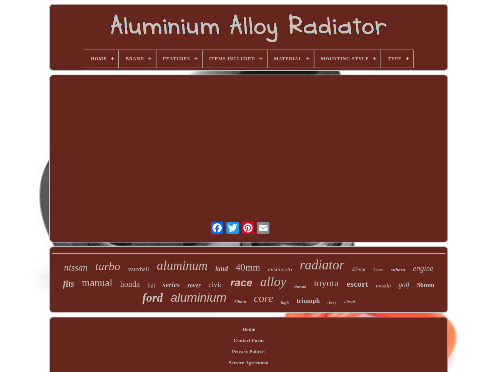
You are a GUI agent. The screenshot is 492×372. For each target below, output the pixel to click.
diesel (349, 301)
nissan (76, 267)
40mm (248, 267)
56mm (425, 285)
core (263, 298)
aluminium (199, 297)
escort (357, 284)
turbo (107, 266)
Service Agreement (249, 362)
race (241, 283)
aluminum (182, 265)
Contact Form (249, 340)
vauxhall (138, 269)
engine (423, 268)
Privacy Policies (249, 351)
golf (404, 285)
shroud (300, 286)
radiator (321, 264)
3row (378, 269)
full (151, 286)
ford (152, 297)
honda (130, 284)
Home (248, 329)
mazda (383, 285)
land (221, 268)
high (285, 302)
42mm (358, 269)
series (171, 285)
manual (97, 283)
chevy (332, 303)
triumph (307, 300)
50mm (240, 301)
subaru (398, 269)
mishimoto (280, 269)
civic (215, 285)
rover (194, 285)
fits (68, 284)
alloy (273, 281)
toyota (326, 283)
